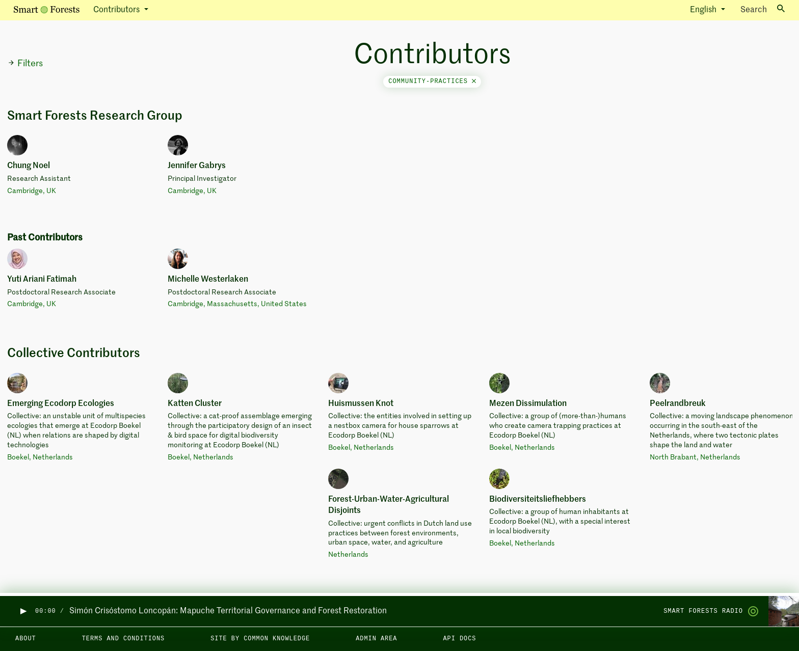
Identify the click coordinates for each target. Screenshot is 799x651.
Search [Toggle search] (762, 9)
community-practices (432, 81)
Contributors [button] (117, 10)
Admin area (376, 638)
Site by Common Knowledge (260, 638)
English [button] (704, 10)
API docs (459, 638)
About (25, 638)
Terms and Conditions (123, 638)
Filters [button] (25, 63)
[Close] (474, 81)
